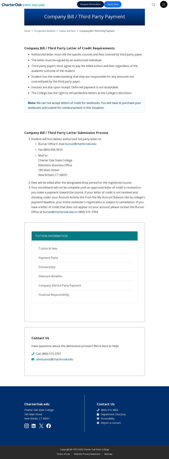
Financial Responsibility (54, 295)
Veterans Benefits (50, 276)
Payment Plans (48, 258)
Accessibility (107, 418)
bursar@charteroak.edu (80, 144)
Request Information (90, 4)
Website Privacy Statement (87, 454)
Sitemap (108, 454)
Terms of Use (63, 454)
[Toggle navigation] (164, 4)
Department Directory (113, 414)
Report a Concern (111, 422)
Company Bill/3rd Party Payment (60, 285)
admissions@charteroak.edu (54, 359)
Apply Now (112, 4)
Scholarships (47, 267)
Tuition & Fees (48, 248)
